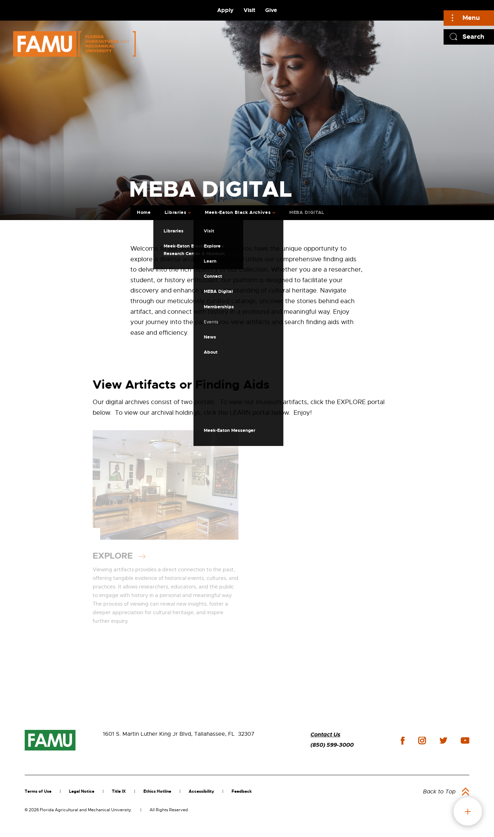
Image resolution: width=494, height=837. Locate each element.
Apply (225, 10)
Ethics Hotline (157, 791)
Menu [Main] (471, 17)
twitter (443, 740)
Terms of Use (38, 791)
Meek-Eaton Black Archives (238, 212)
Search (473, 36)
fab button (468, 811)
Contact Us (325, 734)
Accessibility (201, 791)
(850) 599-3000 (332, 745)
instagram (422, 740)
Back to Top (439, 791)
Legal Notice (81, 791)
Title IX (119, 791)
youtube (465, 740)
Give (271, 10)
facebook (402, 741)
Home (144, 212)
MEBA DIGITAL (307, 212)
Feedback (242, 791)
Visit (249, 10)
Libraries (176, 212)
